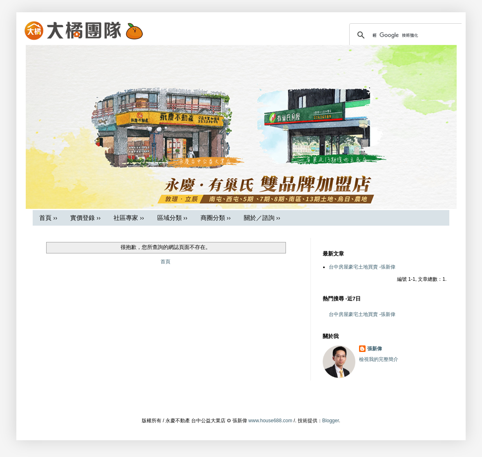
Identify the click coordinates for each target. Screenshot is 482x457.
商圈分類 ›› (216, 217)
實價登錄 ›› (85, 217)
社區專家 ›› (129, 217)
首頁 (165, 261)
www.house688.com (270, 420)
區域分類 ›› (172, 217)
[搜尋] (406, 35)
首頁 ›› (48, 217)
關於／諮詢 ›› (262, 217)
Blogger (330, 420)
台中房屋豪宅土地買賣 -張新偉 (362, 267)
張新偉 (374, 349)
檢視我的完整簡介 (378, 359)
